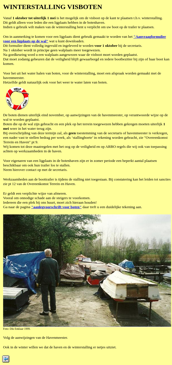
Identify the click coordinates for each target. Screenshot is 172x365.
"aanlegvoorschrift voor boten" (56, 207)
